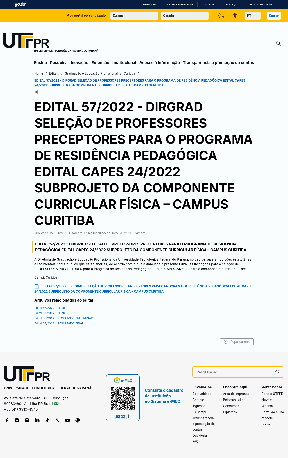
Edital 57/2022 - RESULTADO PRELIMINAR (63, 318)
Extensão (100, 62)
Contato (198, 400)
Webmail (268, 406)
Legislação (231, 4)
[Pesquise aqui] (234, 372)
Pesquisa (59, 62)
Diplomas (230, 412)
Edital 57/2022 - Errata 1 (51, 307)
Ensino (40, 62)
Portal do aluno (273, 412)
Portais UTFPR (272, 394)
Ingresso (198, 406)
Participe (208, 4)
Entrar (274, 16)
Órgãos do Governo (261, 4)
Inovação (79, 62)
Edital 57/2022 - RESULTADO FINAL (59, 323)
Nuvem (267, 400)
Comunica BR (148, 4)
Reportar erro (236, 341)
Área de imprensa (236, 394)
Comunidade (201, 394)
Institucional (124, 62)
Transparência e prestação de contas (218, 62)
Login (266, 424)
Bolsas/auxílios (234, 400)
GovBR (20, 4)
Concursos (231, 406)
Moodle (267, 418)
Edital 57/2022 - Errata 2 (51, 313)
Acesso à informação (179, 4)
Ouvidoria (199, 435)
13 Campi (199, 412)
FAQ (195, 441)
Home (38, 73)
